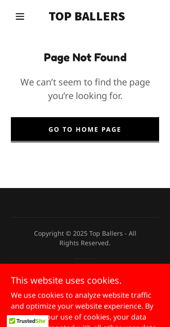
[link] (86, 16)
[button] (20, 16)
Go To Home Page (85, 129)
